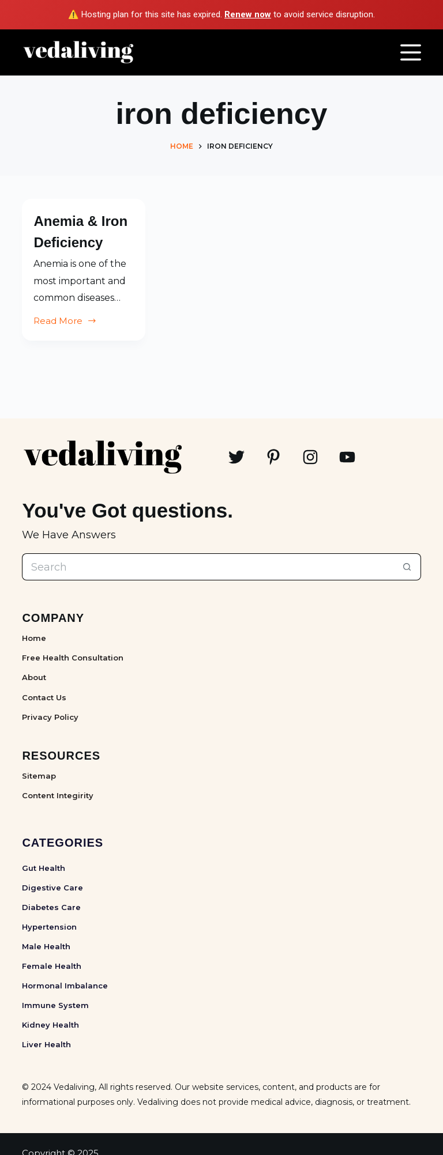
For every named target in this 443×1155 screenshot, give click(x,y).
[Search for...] (207, 566)
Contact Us (44, 697)
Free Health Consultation (72, 657)
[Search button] (407, 566)
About (34, 677)
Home (34, 638)
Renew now (247, 14)
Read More (65, 343)
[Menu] (410, 52)
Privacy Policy (50, 717)
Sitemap (39, 775)
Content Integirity (57, 795)
